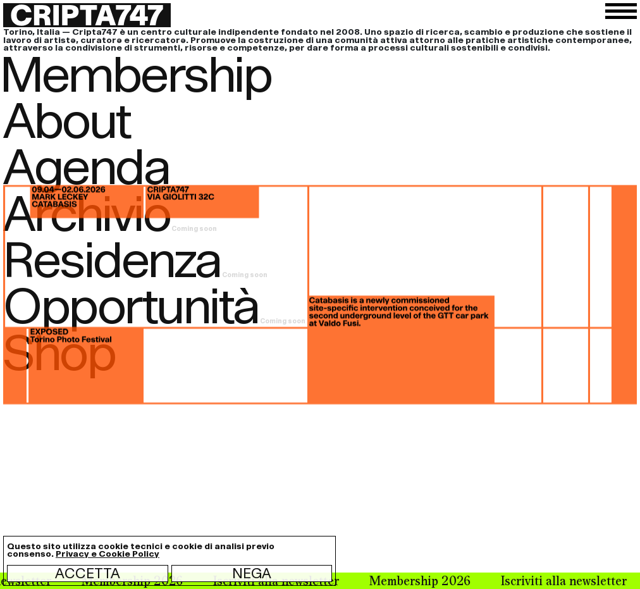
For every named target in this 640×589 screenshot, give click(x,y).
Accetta (87, 573)
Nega (251, 573)
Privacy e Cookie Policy (107, 554)
